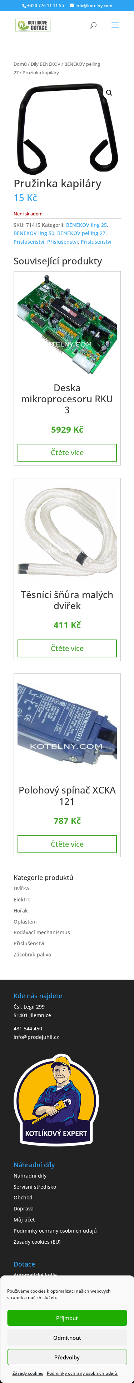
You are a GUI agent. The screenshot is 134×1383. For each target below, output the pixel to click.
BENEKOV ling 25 (86, 225)
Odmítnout (67, 1337)
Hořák (21, 910)
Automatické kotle (35, 1275)
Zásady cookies (28, 1373)
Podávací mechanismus (42, 932)
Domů (20, 64)
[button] (109, 92)
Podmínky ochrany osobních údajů (82, 1373)
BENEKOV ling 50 (34, 233)
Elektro (22, 899)
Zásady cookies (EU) (37, 1241)
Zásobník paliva (32, 954)
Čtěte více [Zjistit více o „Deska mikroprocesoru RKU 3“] (67, 452)
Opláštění (25, 921)
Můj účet (24, 1219)
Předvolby (67, 1357)
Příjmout (67, 1318)
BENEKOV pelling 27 (81, 233)
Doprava (24, 1208)
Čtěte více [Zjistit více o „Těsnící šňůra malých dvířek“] (67, 648)
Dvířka (21, 888)
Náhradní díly (30, 1175)
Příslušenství (29, 241)
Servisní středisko (35, 1186)
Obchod (23, 1197)
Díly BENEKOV (45, 64)
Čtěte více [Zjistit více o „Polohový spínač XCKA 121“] (67, 844)
